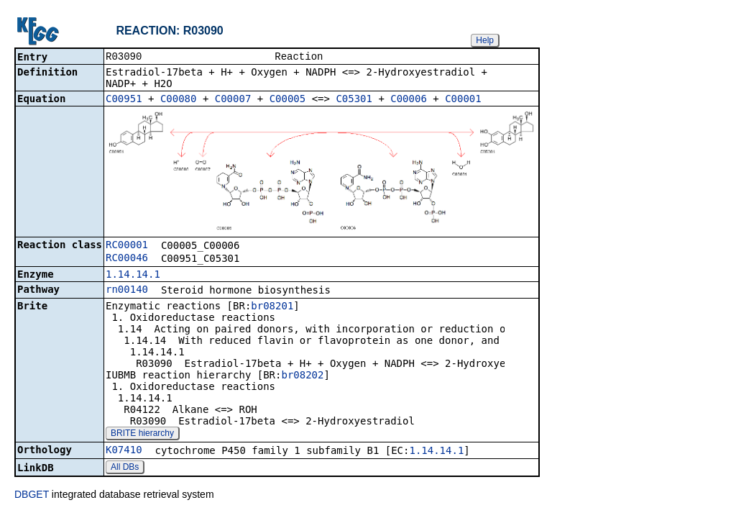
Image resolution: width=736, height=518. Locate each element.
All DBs (125, 468)
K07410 (124, 451)
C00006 (408, 100)
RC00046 (127, 259)
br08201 (272, 307)
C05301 (354, 100)
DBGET (31, 495)
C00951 (124, 100)
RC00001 (127, 246)
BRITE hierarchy (142, 435)
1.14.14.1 (133, 275)
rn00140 (127, 290)
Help (485, 40)
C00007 (233, 100)
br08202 (302, 376)
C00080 (178, 100)
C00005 (288, 100)
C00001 (463, 100)
